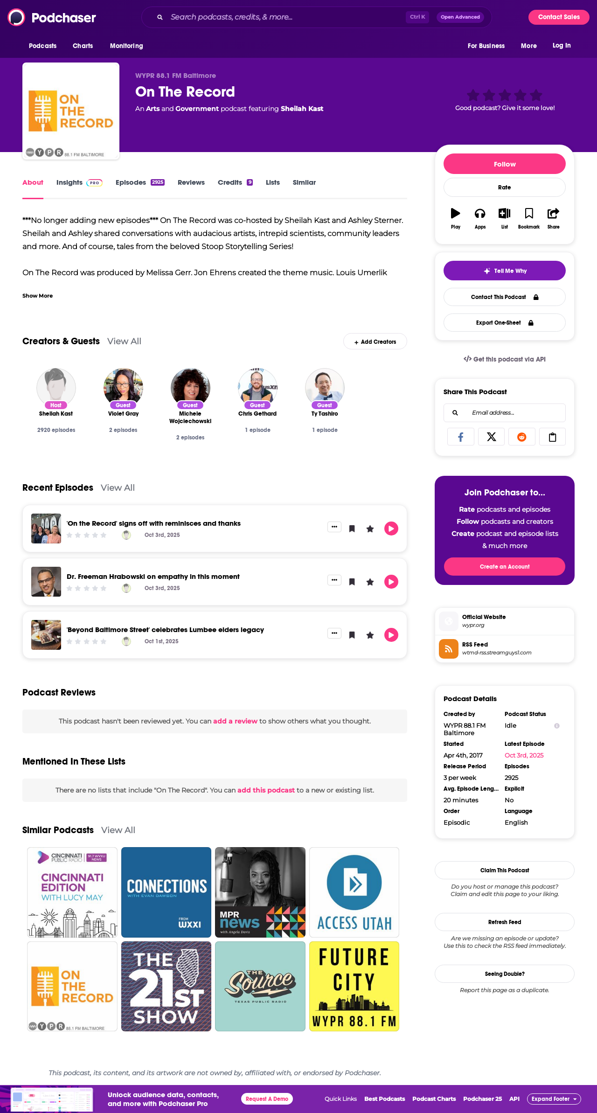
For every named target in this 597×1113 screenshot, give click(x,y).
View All (124, 341)
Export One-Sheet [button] (505, 323)
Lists (273, 182)
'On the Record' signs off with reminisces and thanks (154, 523)
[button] (45, 46)
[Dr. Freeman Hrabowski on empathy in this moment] (46, 582)
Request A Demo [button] (267, 1099)
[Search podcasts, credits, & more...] (286, 17)
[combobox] (316, 17)
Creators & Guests (61, 341)
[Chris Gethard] (258, 388)
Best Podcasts (384, 1098)
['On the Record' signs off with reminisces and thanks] (46, 528)
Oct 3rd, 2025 (524, 755)
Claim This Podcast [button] (504, 870)
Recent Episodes (57, 488)
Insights (79, 182)
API (514, 1098)
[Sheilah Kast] (56, 388)
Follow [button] (505, 164)
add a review (235, 721)
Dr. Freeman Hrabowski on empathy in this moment (153, 576)
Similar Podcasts (58, 830)
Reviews (191, 182)
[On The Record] (71, 111)
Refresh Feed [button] (504, 922)
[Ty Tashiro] (325, 388)
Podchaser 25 (482, 1098)
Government (197, 108)
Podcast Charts (434, 1098)
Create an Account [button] (505, 566)
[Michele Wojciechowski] (190, 388)
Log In (562, 45)
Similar (304, 182)
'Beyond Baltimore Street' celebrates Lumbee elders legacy (165, 629)
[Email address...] (504, 413)
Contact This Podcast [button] (505, 297)
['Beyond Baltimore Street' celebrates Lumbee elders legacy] (46, 635)
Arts (153, 108)
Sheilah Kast (302, 108)
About (32, 182)
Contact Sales (559, 17)
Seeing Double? (505, 974)
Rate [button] (504, 187)
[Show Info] (557, 725)
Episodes (140, 182)
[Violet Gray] (123, 388)
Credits (235, 182)
